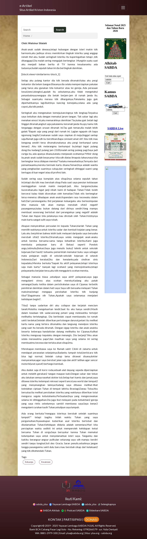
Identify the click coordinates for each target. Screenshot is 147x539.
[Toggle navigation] (123, 8)
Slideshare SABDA (97, 510)
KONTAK (54, 519)
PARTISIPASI (73, 519)
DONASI (91, 519)
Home (26, 35)
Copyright (36, 525)
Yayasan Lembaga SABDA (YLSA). (76, 525)
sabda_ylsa (40, 504)
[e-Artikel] (38, 7)
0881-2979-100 (48, 533)
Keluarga (29, 462)
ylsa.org (95, 533)
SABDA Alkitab (50, 510)
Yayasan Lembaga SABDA (64, 504)
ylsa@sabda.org (74, 533)
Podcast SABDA (73, 510)
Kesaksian (45, 462)
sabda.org (106, 533)
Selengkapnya (107, 504)
